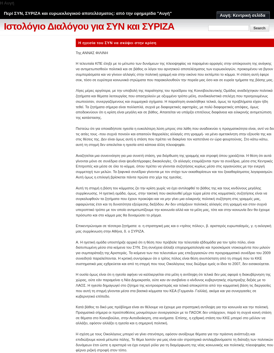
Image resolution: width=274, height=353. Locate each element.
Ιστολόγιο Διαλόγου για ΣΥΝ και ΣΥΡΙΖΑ (89, 26)
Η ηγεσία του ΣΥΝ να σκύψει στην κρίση (117, 43)
